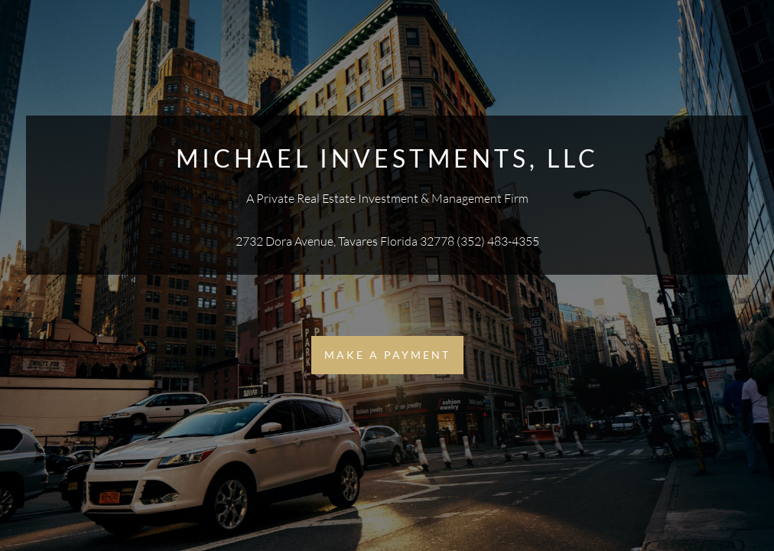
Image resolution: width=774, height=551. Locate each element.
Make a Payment (387, 354)
